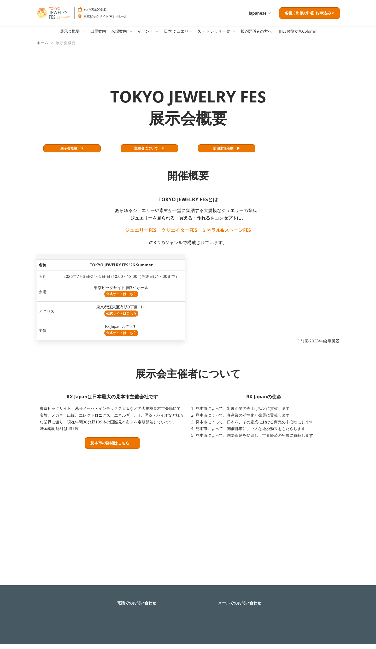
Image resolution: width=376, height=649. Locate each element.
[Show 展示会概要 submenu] (83, 36)
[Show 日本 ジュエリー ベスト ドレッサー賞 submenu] (233, 36)
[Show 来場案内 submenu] (130, 36)
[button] (309, 18)
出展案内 (98, 36)
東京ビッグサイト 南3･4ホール (105, 21)
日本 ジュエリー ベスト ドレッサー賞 (197, 36)
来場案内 (119, 36)
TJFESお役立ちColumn (296, 36)
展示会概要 (70, 36)
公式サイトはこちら (121, 298)
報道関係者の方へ (256, 36)
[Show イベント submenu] (157, 36)
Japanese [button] (260, 18)
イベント (146, 36)
